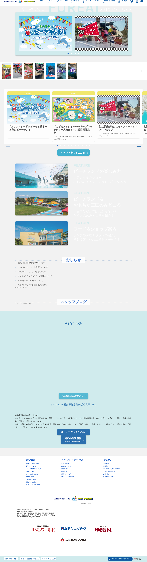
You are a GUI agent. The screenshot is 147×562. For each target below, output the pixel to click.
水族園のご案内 (30, 471)
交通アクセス (65, 471)
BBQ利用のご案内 (30, 479)
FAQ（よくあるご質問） (68, 476)
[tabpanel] (45, 33)
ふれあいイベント (66, 466)
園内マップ (64, 468)
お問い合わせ (107, 474)
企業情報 (105, 466)
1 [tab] (68, 53)
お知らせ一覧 (107, 463)
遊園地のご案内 (30, 476)
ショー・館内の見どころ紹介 (33, 468)
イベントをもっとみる (73, 152)
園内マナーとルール (31, 466)
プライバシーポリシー (109, 471)
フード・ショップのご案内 (33, 484)
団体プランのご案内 (31, 482)
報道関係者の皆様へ (108, 476)
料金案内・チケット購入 (32, 463)
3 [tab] (75, 53)
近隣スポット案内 (66, 474)
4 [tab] (79, 53)
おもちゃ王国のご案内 (32, 474)
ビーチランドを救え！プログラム (112, 468)
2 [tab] (71, 53)
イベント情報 (65, 463)
